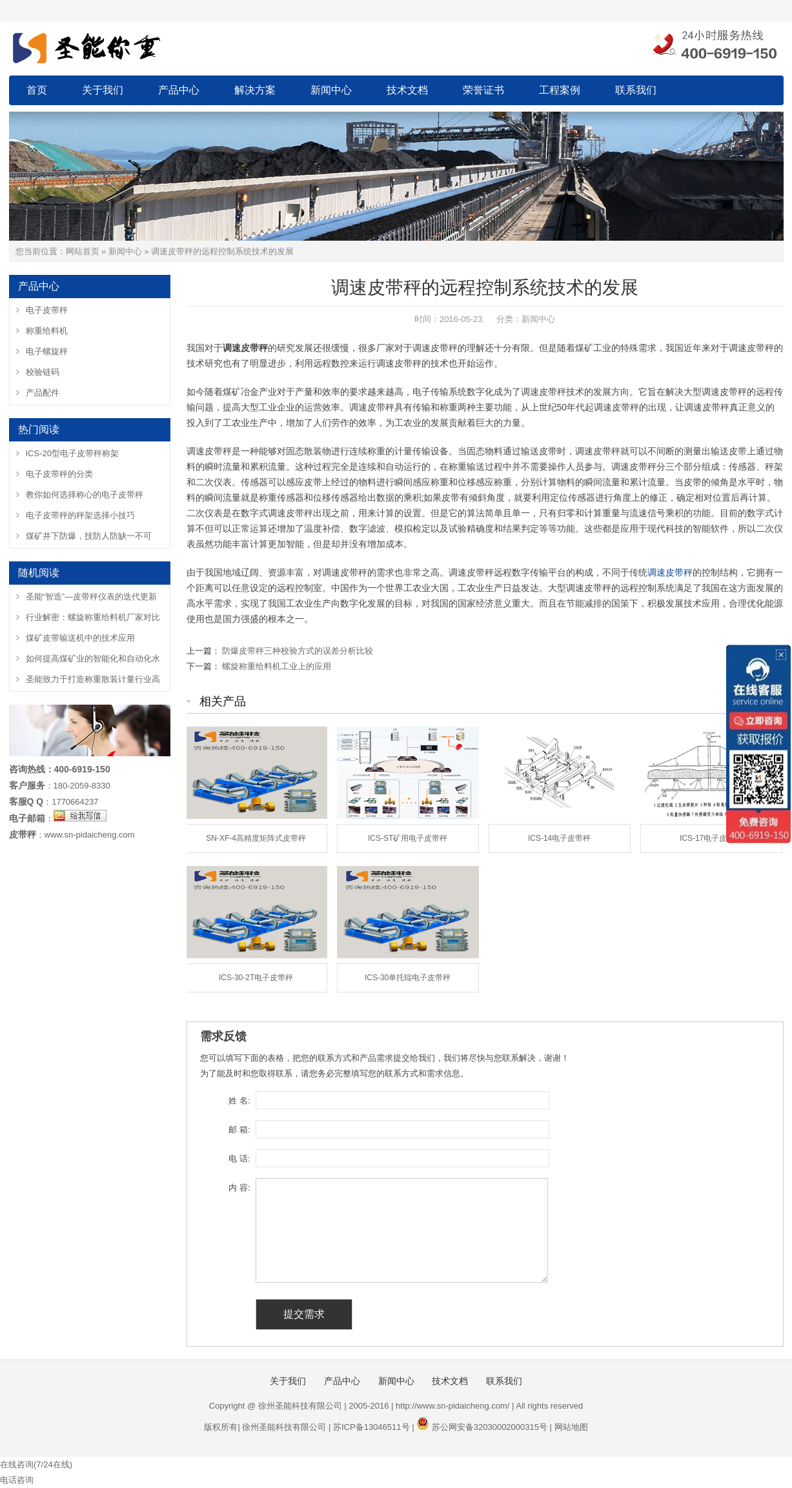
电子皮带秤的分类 (59, 474)
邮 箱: (239, 1129)
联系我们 (635, 90)
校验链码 (42, 372)
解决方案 (255, 90)
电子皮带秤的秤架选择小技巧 (80, 515)
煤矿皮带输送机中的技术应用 (80, 638)
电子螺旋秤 (47, 351)
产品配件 (42, 392)
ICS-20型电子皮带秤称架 (72, 453)
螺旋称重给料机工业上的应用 (276, 666)
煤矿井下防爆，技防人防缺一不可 (89, 536)
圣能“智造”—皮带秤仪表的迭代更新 (91, 596)
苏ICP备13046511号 (371, 1427)
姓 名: (239, 1100)
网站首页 (82, 251)
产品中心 (178, 90)
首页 (36, 90)
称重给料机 (47, 331)
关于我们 (102, 90)
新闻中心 (331, 90)
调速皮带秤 (670, 572)
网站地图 (571, 1427)
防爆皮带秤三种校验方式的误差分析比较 (297, 651)
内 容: (239, 1187)
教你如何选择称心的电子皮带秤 (84, 494)
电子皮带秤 (47, 310)
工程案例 (559, 90)
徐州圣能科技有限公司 (284, 1427)
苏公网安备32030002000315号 (489, 1427)
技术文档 (407, 90)
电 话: (239, 1158)
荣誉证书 (483, 90)
